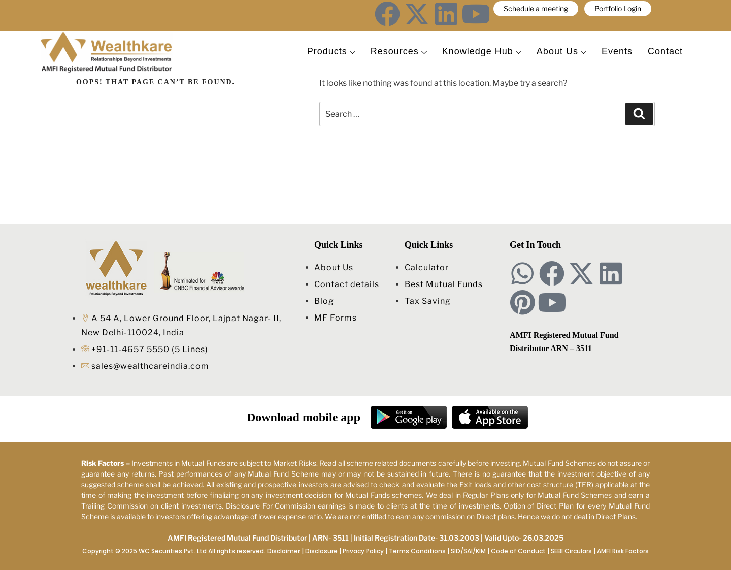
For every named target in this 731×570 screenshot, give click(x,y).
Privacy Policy (363, 551)
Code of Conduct (518, 551)
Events (617, 52)
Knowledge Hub (481, 52)
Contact (665, 52)
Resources (399, 52)
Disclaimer (283, 551)
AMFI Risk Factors (623, 551)
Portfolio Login (617, 8)
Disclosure (321, 551)
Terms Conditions (417, 551)
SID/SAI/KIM (468, 551)
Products (331, 52)
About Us (561, 52)
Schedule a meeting (536, 8)
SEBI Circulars (571, 551)
